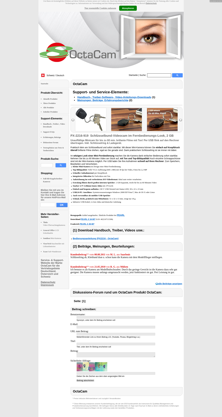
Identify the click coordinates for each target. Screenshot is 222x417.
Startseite (133, 75)
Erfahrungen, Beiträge (52, 137)
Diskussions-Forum (50, 142)
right (180, 119)
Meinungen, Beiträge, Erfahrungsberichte (102, 100)
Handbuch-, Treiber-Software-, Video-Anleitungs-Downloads (114, 97)
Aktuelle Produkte (50, 99)
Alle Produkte (48, 108)
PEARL (121, 215)
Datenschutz (151, 3)
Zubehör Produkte (50, 112)
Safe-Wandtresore (52, 252)
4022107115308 (106, 219)
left (72, 119)
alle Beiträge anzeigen (170, 283)
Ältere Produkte (49, 103)
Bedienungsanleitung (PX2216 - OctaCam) (96, 238)
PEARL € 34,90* (88, 219)
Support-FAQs (49, 132)
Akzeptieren (128, 8)
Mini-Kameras (52, 238)
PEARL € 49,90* (87, 224)
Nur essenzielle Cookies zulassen (100, 8)
